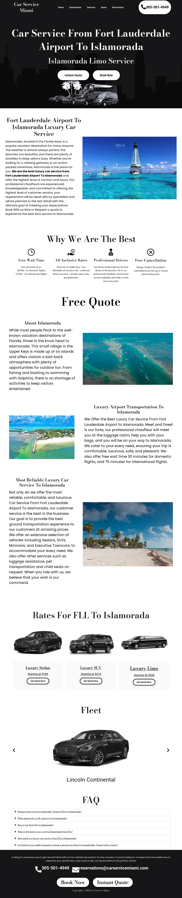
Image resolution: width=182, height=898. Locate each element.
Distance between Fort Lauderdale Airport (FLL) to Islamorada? (50, 811)
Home (61, 7)
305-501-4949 (157, 7)
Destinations (75, 7)
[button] (13, 750)
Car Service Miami (26, 7)
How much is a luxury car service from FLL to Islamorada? (47, 838)
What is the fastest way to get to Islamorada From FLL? (45, 831)
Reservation (118, 7)
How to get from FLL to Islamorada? (36, 825)
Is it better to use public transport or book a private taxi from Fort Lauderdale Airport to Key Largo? (68, 845)
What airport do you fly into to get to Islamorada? (42, 818)
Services (91, 7)
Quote (103, 7)
